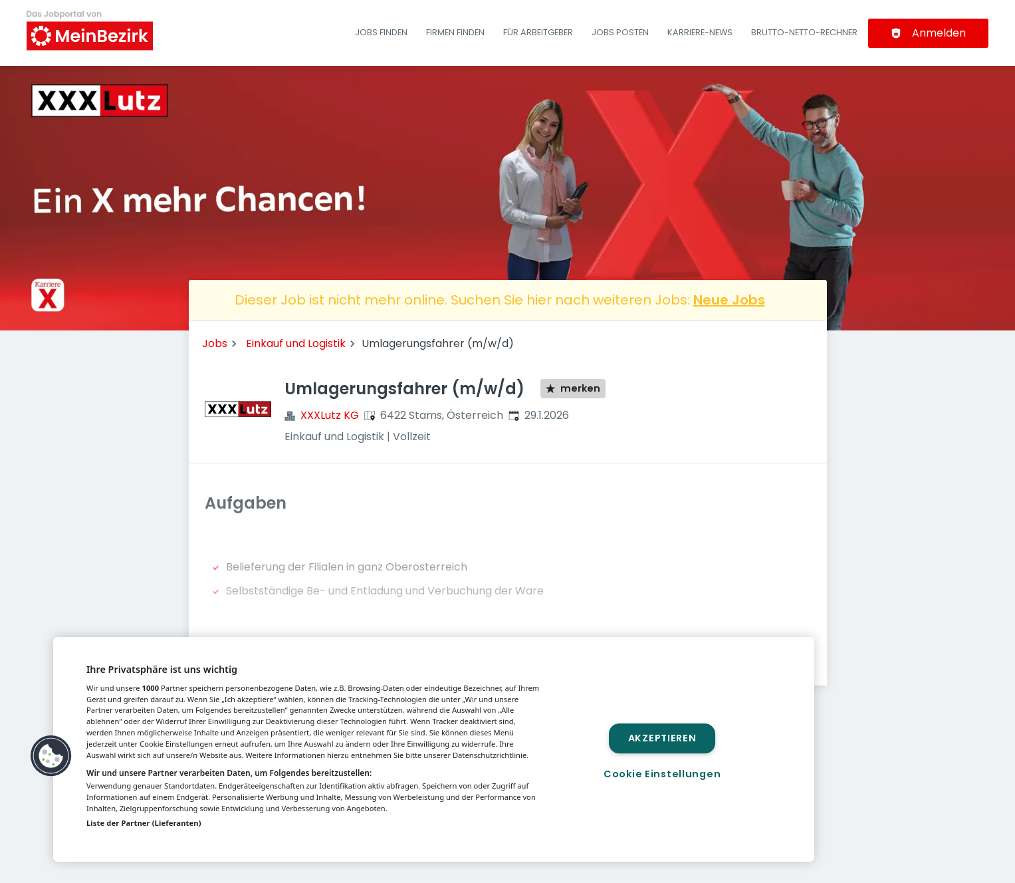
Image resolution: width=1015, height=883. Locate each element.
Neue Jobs (729, 300)
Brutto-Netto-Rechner (804, 32)
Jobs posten (620, 32)
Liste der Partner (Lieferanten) (143, 823)
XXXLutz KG (329, 415)
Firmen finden (455, 32)
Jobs (214, 343)
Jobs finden (381, 32)
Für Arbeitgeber (538, 32)
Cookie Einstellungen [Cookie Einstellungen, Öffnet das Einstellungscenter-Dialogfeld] (662, 774)
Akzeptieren (662, 738)
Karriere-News (700, 32)
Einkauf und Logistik (296, 343)
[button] (51, 756)
